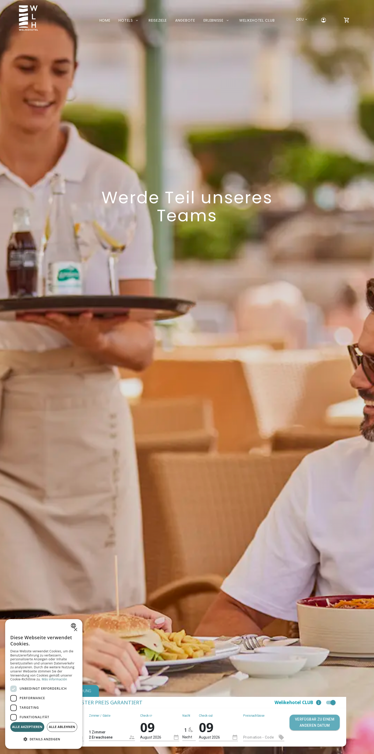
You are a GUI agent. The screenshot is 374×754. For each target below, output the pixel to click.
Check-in (146, 715)
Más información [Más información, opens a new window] (54, 679)
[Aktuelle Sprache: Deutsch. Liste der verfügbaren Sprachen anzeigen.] (300, 19)
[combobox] (112, 730)
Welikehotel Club (257, 20)
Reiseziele (158, 20)
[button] (319, 702)
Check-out (206, 715)
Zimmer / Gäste (99, 715)
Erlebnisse (217, 20)
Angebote (185, 20)
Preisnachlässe (254, 715)
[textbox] (263, 737)
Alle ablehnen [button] (62, 727)
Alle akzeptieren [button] (27, 727)
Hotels (129, 20)
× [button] (75, 630)
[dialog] (43, 684)
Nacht (186, 715)
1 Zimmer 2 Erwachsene (108, 732)
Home (104, 20)
